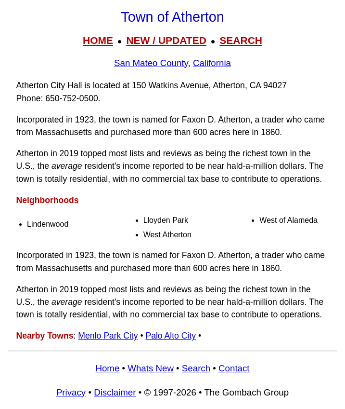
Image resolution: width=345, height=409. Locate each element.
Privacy (71, 392)
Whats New (151, 368)
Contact (233, 368)
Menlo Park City (108, 336)
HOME (98, 40)
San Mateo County (151, 63)
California (212, 63)
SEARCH (240, 40)
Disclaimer (115, 392)
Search (196, 368)
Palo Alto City (170, 336)
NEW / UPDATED (166, 40)
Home (107, 368)
